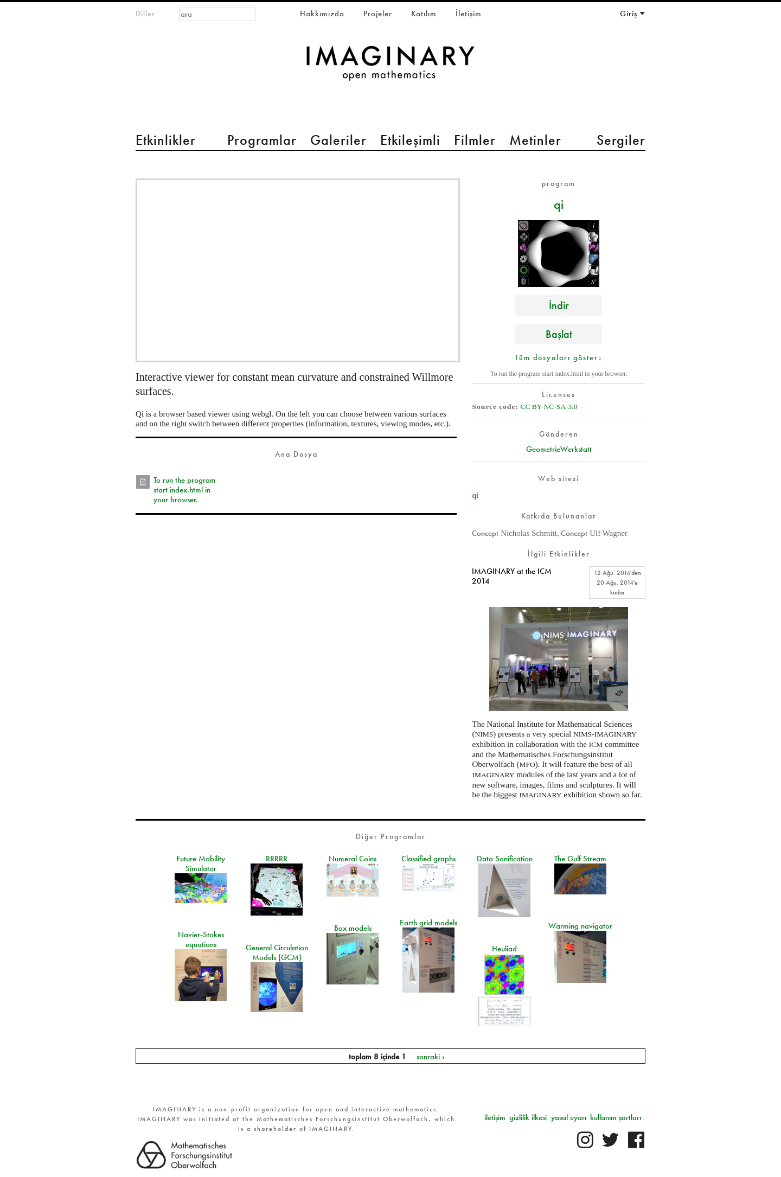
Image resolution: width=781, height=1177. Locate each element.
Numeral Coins (352, 858)
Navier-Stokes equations (201, 939)
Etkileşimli (410, 140)
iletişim (494, 1117)
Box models (353, 928)
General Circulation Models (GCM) (277, 952)
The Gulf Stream (580, 858)
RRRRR (276, 858)
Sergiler (621, 140)
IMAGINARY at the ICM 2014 (512, 576)
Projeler (377, 13)
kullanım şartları (615, 1117)
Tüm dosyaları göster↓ (559, 357)
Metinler (535, 140)
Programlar (262, 140)
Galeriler (338, 140)
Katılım (424, 13)
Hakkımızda (322, 13)
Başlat (559, 334)
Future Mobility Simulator (200, 863)
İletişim (469, 13)
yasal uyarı (568, 1117)
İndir (559, 305)
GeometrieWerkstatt (559, 449)
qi (559, 204)
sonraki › (431, 1056)
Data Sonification (505, 858)
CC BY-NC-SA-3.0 (548, 406)
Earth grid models (428, 922)
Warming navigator (580, 926)
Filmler (475, 140)
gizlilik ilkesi (528, 1117)
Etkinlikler (166, 140)
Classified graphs (428, 858)
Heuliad (504, 949)
